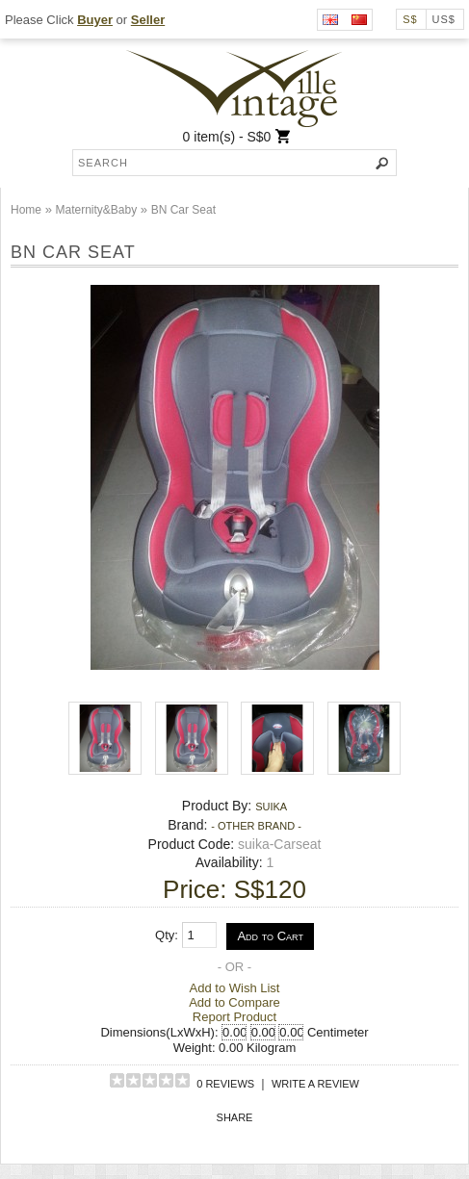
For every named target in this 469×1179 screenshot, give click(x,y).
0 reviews (225, 1083)
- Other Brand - (256, 826)
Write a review (315, 1083)
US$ (444, 19)
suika (271, 806)
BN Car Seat (183, 210)
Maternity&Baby (96, 210)
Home (26, 210)
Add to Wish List (235, 988)
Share (235, 1117)
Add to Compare (234, 1002)
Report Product (234, 1017)
